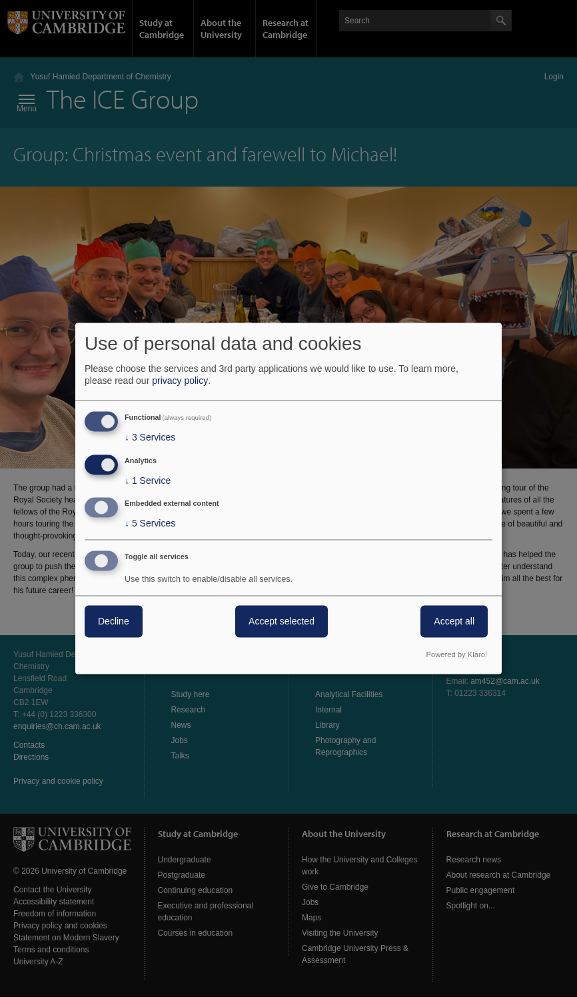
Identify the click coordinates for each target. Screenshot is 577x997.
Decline (113, 621)
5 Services (150, 523)
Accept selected (281, 621)
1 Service (148, 480)
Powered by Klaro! (456, 655)
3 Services (150, 437)
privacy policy (180, 380)
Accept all (454, 621)
